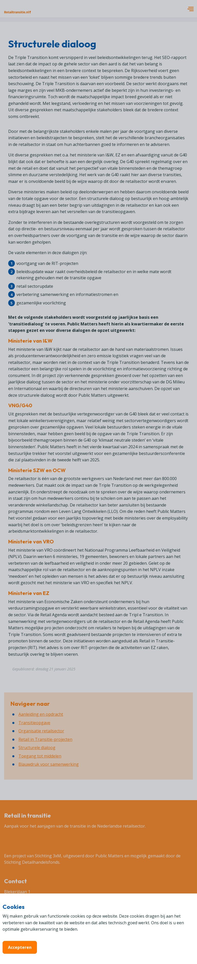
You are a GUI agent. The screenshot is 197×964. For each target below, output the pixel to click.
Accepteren (20, 947)
